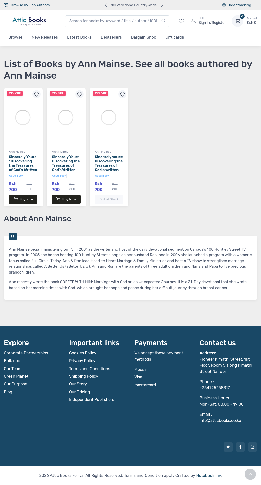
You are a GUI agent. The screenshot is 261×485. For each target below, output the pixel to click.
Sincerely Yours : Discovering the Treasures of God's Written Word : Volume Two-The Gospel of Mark (23, 170)
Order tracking (236, 5)
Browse (15, 37)
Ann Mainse (17, 151)
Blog (8, 391)
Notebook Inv (208, 475)
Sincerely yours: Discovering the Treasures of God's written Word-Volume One (109, 168)
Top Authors (40, 5)
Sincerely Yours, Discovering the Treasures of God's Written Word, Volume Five (66, 168)
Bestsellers (111, 37)
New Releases (45, 37)
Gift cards (174, 37)
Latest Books (79, 37)
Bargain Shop (143, 37)
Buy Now (23, 199)
